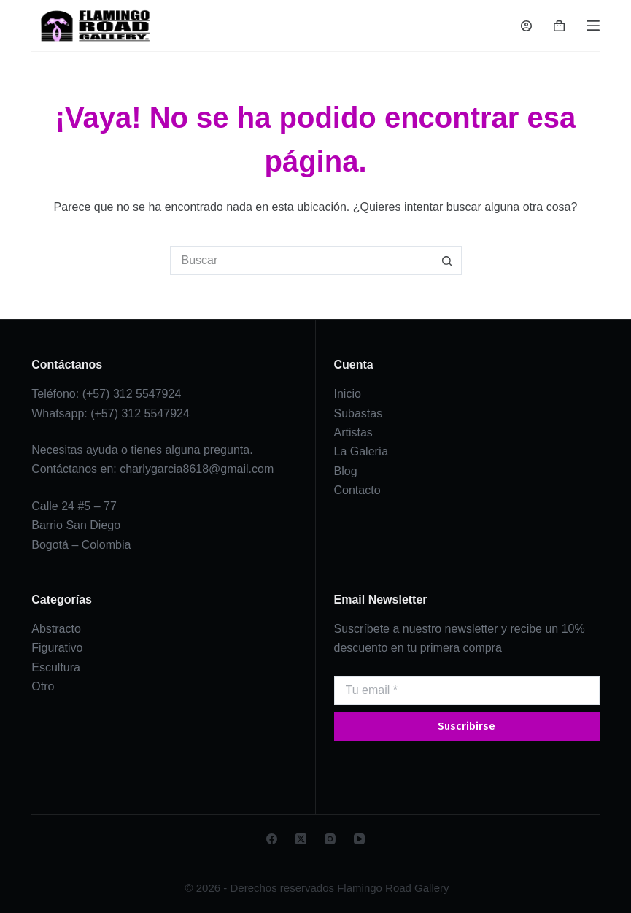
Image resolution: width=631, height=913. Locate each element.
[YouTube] (359, 838)
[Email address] (467, 690)
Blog (345, 471)
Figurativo (56, 648)
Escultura (55, 667)
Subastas (358, 413)
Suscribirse (466, 726)
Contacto (357, 490)
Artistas (353, 432)
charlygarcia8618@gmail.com (197, 469)
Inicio (347, 394)
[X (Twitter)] (300, 838)
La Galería (361, 451)
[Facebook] (271, 838)
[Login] (526, 25)
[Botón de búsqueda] (447, 260)
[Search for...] (301, 260)
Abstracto (56, 629)
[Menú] (593, 25)
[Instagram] (330, 838)
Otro (42, 686)
